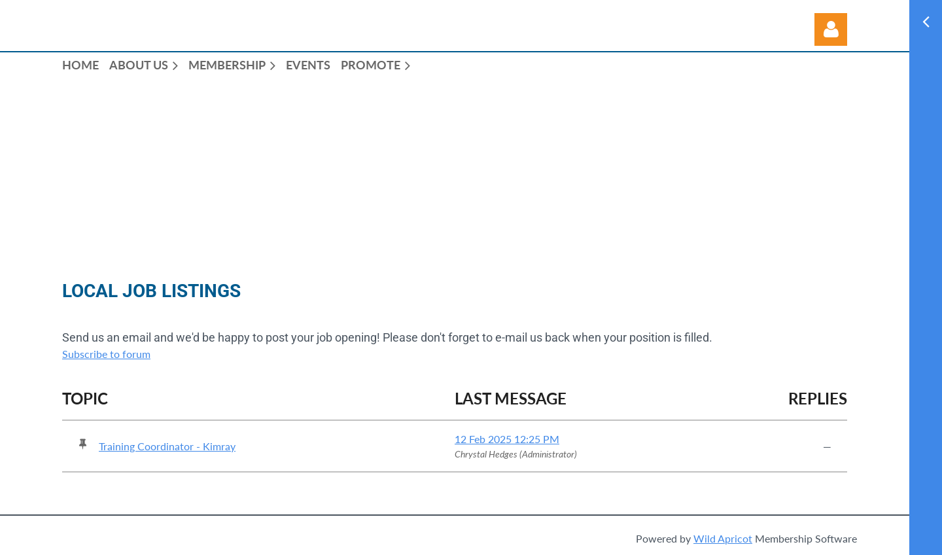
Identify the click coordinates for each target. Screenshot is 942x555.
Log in (830, 29)
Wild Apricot (722, 538)
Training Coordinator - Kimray (167, 446)
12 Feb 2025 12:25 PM (507, 439)
